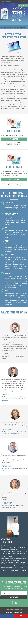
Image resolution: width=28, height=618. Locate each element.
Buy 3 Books (14, 179)
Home (7, 612)
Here (22, 142)
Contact (19, 612)
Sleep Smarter (6, 1)
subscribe (14, 597)
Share (15, 612)
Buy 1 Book (14, 139)
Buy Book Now (23, 5)
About (11, 612)
